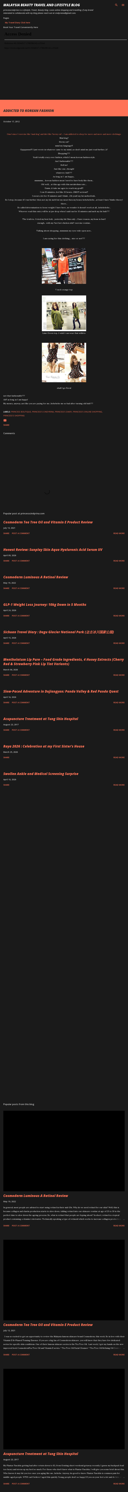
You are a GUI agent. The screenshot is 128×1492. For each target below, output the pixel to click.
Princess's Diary (63, 411)
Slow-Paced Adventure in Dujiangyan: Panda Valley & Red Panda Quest (61, 691)
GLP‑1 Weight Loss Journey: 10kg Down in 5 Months (44, 604)
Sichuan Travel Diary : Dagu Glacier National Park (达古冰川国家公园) (58, 632)
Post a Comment (21, 533)
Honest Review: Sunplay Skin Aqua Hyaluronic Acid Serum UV (52, 549)
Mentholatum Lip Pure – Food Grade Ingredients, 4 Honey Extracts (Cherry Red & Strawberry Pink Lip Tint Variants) (63, 661)
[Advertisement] (47, 80)
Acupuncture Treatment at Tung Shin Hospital (40, 718)
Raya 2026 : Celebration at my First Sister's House (43, 746)
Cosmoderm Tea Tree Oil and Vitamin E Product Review (48, 522)
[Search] (116, 5)
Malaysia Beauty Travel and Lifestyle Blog (41, 5)
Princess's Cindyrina (43, 411)
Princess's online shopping (87, 411)
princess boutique (21, 411)
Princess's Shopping (14, 415)
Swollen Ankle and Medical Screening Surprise (40, 773)
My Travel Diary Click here (17, 22)
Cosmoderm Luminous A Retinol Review (35, 577)
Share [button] (6, 425)
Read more (119, 533)
